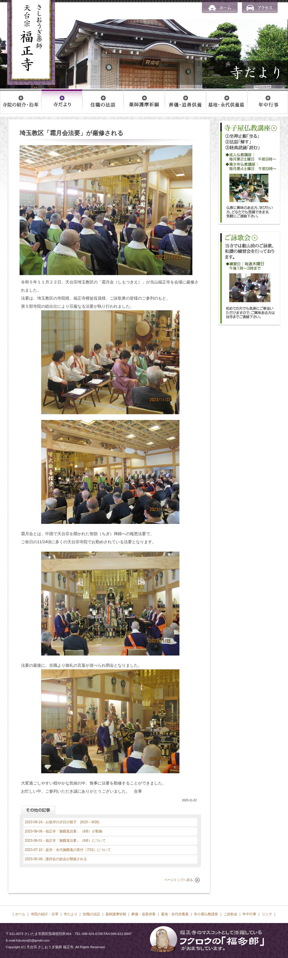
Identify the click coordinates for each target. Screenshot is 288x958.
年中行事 (249, 914)
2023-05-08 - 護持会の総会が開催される (56, 859)
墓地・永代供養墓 (175, 914)
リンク (267, 914)
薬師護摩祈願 (115, 914)
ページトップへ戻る (178, 880)
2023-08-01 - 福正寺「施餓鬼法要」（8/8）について (65, 841)
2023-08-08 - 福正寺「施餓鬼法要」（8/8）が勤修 (63, 831)
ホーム (20, 914)
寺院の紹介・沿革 (44, 914)
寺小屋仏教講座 (206, 914)
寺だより (70, 914)
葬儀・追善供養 (143, 914)
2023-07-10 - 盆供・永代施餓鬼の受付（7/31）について (68, 850)
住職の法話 (91, 914)
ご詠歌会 (230, 914)
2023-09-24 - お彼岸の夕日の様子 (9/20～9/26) (62, 822)
